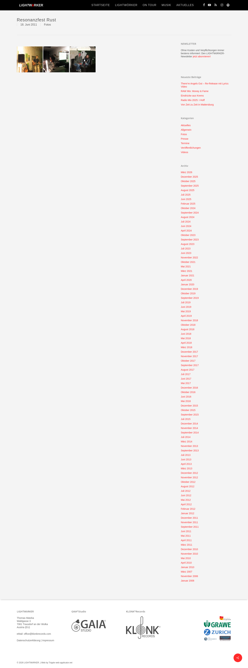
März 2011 (186, 544)
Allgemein (186, 129)
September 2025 (190, 185)
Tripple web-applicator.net (60, 662)
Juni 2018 (186, 333)
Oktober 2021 (188, 262)
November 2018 (189, 320)
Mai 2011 (186, 535)
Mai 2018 (186, 338)
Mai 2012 (186, 499)
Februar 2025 (188, 203)
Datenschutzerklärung (28, 640)
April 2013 (186, 464)
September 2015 (190, 414)
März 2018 (186, 347)
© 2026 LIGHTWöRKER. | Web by (33, 662)
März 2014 (186, 441)
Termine (185, 143)
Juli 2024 (185, 221)
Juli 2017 (185, 374)
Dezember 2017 (189, 351)
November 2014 (189, 428)
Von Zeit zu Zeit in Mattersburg (197, 104)
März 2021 (186, 271)
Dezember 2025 (189, 176)
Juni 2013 (186, 459)
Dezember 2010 (189, 549)
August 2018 (187, 329)
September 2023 (190, 239)
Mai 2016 (186, 401)
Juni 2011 (186, 531)
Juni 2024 (186, 226)
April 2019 (186, 315)
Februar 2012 (188, 508)
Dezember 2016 (189, 387)
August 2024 (187, 217)
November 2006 (189, 576)
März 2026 (186, 172)
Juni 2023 (186, 253)
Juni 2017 (186, 378)
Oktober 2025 (188, 181)
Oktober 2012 (188, 482)
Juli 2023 (185, 248)
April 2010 (186, 562)
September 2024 (190, 212)
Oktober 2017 (188, 360)
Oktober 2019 (188, 293)
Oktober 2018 (188, 324)
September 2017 (190, 365)
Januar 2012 (187, 513)
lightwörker (126, 5)
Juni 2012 (186, 495)
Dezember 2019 (189, 289)
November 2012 (189, 477)
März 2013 (186, 468)
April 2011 (186, 540)
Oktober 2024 (188, 208)
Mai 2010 (186, 558)
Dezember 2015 (189, 405)
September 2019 (190, 298)
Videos (184, 152)
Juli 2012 (185, 491)
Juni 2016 (186, 396)
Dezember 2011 (189, 517)
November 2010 (189, 553)
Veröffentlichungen (191, 147)
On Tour (149, 5)
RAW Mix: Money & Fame (195, 91)
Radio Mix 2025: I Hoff (193, 100)
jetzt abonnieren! (202, 56)
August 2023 (187, 244)
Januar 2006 (187, 580)
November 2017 (189, 356)
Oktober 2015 (188, 410)
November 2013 (189, 446)
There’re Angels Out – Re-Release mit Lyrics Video (204, 85)
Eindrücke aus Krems (192, 95)
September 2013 (190, 450)
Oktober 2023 (188, 235)
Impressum (48, 640)
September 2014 (190, 432)
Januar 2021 (187, 275)
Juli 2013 (185, 455)
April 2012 (186, 504)
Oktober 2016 (188, 392)
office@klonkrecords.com (37, 633)
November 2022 (189, 257)
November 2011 (189, 522)
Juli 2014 (185, 437)
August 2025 (187, 190)
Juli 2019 (185, 302)
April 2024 (186, 230)
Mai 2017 (186, 383)
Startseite (100, 5)
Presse (184, 138)
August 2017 (187, 369)
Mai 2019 (186, 311)
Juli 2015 (185, 419)
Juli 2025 (185, 194)
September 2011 (190, 526)
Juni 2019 (186, 307)
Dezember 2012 (189, 473)
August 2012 (187, 486)
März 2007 (186, 571)
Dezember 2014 (189, 423)
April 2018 (186, 342)
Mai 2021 (186, 266)
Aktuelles (185, 5)
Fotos (47, 24)
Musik (166, 5)
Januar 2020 (187, 284)
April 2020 (186, 280)
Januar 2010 (187, 567)
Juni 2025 (186, 199)
